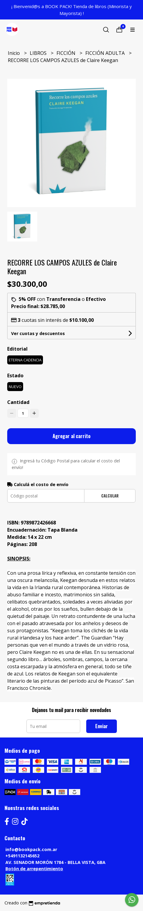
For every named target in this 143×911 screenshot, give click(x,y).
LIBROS (39, 53)
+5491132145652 (22, 856)
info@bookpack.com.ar (31, 849)
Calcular (110, 496)
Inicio (14, 53)
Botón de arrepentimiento (34, 868)
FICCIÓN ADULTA (105, 53)
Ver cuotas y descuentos (38, 333)
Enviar (101, 726)
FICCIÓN (66, 53)
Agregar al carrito (71, 436)
